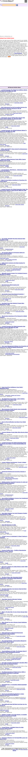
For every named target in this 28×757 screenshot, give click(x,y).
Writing (6, 629)
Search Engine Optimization (11, 478)
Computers (7, 468)
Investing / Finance (9, 114)
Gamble (7, 166)
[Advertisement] (13, 19)
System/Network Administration (12, 354)
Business (7, 104)
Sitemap (14, 750)
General (7, 156)
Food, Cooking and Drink (11, 259)
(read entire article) (18, 102)
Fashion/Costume (9, 249)
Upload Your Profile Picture (7, 38)
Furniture (7, 439)
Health (6, 127)
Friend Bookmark (18, 53)
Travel (6, 186)
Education (7, 312)
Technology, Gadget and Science (12, 270)
